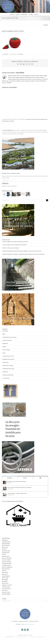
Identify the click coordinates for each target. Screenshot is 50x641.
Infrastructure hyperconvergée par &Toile (37, 636)
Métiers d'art (5, 362)
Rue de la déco (5, 583)
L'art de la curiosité (6, 559)
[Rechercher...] (24, 200)
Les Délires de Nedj (6, 565)
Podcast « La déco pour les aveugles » (11, 247)
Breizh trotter (5, 547)
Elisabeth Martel (5, 552)
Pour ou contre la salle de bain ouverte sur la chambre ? (19, 487)
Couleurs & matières (7, 340)
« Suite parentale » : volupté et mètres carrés (17, 493)
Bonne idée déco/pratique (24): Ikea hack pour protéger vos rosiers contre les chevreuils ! (22, 251)
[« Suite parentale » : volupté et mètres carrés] (4, 493)
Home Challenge (6, 349)
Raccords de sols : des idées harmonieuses (16, 481)
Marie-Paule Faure (6, 568)
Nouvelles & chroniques (8, 365)
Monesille (4, 570)
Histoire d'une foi (5, 556)
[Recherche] (47, 200)
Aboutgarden (5, 540)
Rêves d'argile (5, 579)
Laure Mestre (5, 54)
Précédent (46, 25)
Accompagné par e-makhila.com (21, 636)
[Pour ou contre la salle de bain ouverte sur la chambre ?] (4, 487)
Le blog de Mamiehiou (7, 563)
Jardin (4, 353)
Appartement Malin (6, 541)
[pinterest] (28, 630)
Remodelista (4, 581)
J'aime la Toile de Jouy (6, 558)
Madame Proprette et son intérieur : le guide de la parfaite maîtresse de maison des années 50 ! (24, 254)
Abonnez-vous (5, 183)
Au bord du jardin (6, 545)
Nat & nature (5, 574)
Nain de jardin (5, 572)
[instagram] (25, 630)
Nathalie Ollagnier (6, 576)
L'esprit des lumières (6, 561)
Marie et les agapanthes (7, 567)
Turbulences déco (6, 586)
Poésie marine (5, 577)
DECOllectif (5, 343)
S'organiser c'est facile (7, 585)
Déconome (4, 549)
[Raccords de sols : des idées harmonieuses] (4, 481)
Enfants (4, 346)
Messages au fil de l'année (8, 359)
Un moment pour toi (6, 588)
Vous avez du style (6, 592)
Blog (4, 334)
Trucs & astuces (6, 378)
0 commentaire (20, 54)
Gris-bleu (4, 554)
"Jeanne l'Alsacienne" (29, 624)
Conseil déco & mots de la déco (9, 337)
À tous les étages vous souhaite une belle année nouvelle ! (15, 241)
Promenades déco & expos (8, 368)
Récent (25, 478)
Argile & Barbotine (6, 543)
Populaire (9, 478)
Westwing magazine (6, 594)
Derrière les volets (6, 550)
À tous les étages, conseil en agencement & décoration (15, 244)
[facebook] (22, 630)
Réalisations (5, 371)
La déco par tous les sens (8, 356)
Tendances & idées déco (8, 375)
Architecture (5, 331)
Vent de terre (5, 590)
